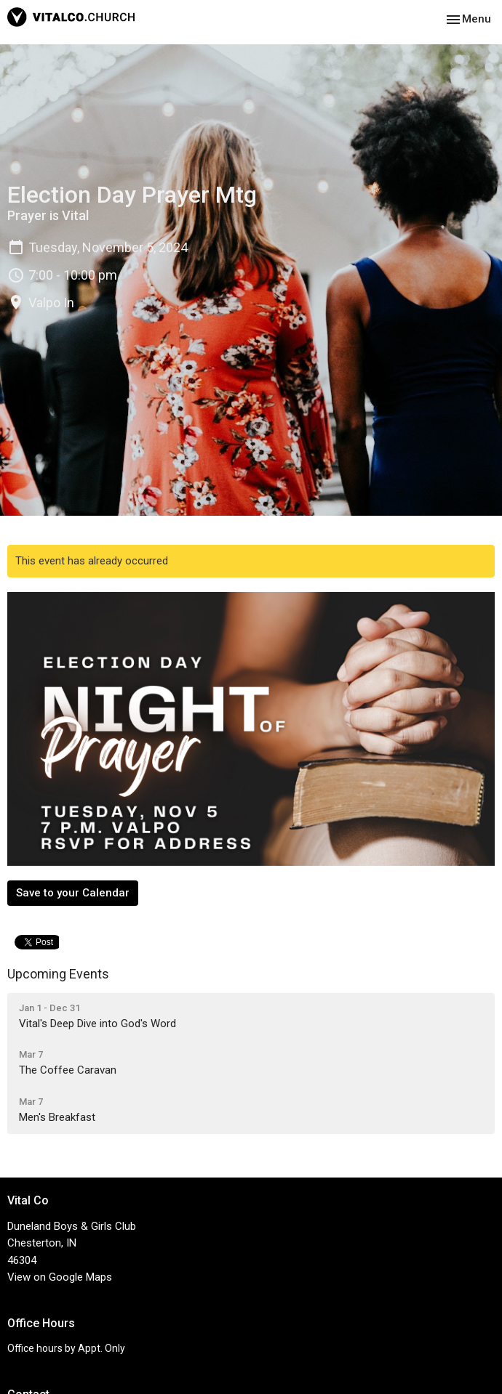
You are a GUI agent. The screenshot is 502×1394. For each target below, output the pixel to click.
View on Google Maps (59, 1277)
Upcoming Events (58, 973)
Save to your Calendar (73, 892)
